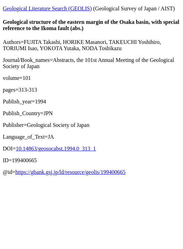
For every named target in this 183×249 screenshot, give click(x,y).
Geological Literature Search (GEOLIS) (47, 8)
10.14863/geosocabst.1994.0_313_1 (56, 148)
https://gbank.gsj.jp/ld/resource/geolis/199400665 (70, 172)
